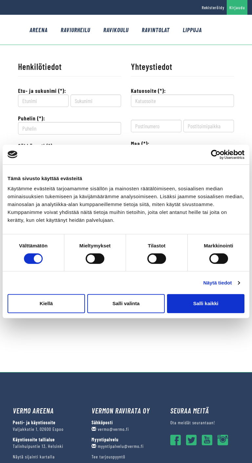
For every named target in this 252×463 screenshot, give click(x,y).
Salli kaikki (206, 303)
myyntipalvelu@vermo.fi (118, 446)
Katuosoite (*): (148, 90)
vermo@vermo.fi (110, 429)
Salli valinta (126, 303)
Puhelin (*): (31, 118)
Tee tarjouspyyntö (108, 456)
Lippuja (192, 29)
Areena (39, 29)
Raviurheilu (75, 29)
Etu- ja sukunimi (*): (42, 90)
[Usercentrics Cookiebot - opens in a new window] (215, 154)
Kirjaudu (237, 7)
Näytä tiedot (217, 282)
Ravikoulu (116, 29)
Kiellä (46, 303)
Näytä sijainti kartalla (34, 456)
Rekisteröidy (213, 7)
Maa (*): (140, 143)
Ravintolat (156, 29)
